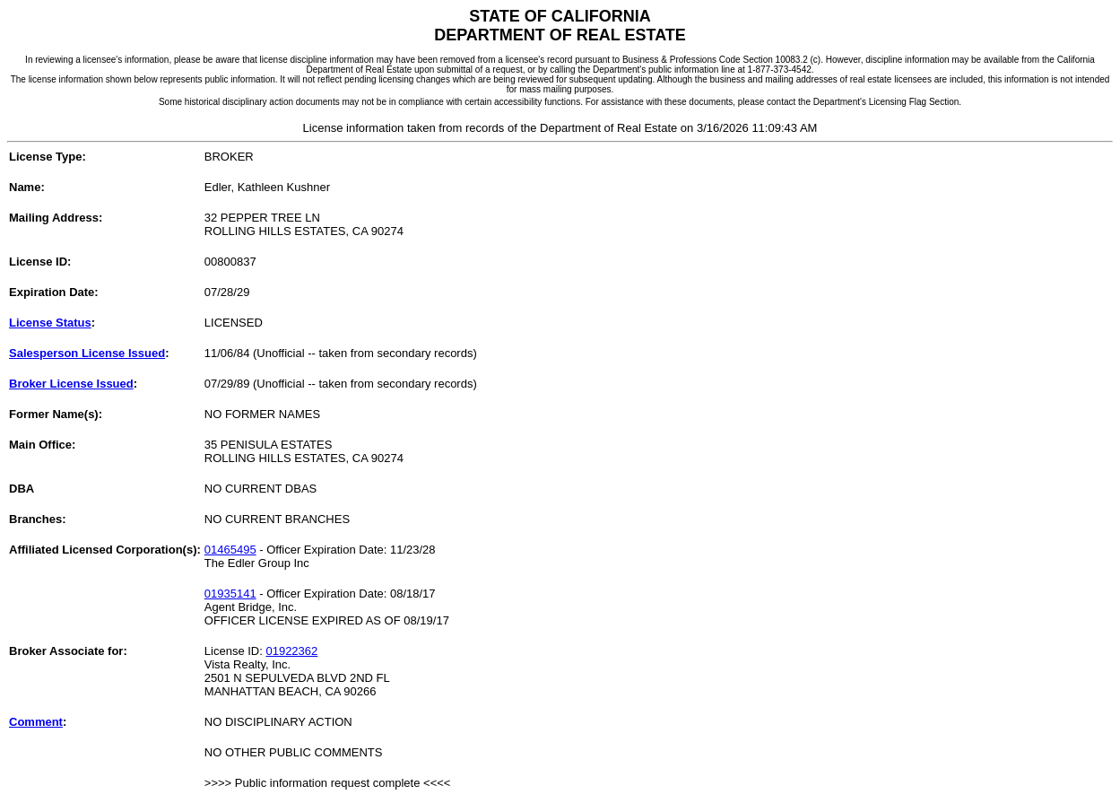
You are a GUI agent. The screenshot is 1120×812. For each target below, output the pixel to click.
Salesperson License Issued (87, 353)
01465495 (230, 549)
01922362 (291, 651)
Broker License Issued (71, 383)
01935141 (230, 593)
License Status (50, 322)
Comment (36, 722)
